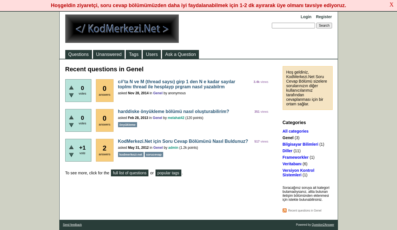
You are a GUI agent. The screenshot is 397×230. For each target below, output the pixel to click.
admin (173, 148)
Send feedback (72, 224)
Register (324, 16)
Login (306, 16)
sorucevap (154, 154)
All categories (296, 131)
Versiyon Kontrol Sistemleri (298, 172)
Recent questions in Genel (305, 210)
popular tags (168, 173)
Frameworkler (296, 157)
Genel (288, 137)
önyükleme (127, 124)
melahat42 (176, 118)
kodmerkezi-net (130, 154)
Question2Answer (323, 224)
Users (152, 54)
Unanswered (109, 54)
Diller (288, 151)
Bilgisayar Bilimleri (300, 144)
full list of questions (129, 173)
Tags (133, 54)
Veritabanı (292, 164)
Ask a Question (180, 54)
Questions (78, 54)
